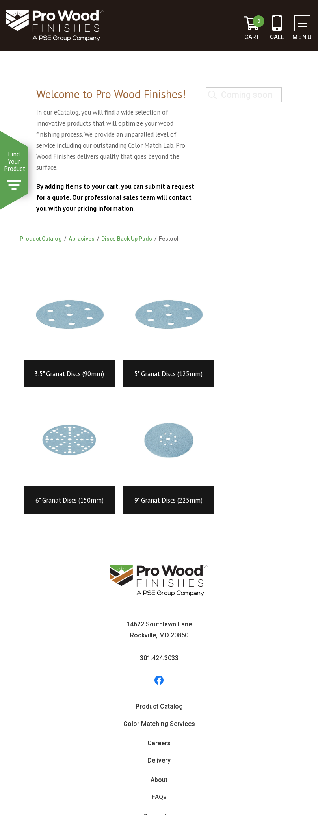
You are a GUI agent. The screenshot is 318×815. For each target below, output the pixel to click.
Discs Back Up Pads (126, 239)
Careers (159, 743)
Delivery (159, 760)
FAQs (159, 797)
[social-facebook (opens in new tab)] (159, 680)
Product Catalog (41, 239)
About (159, 779)
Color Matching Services (159, 724)
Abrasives (82, 239)
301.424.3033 (159, 658)
